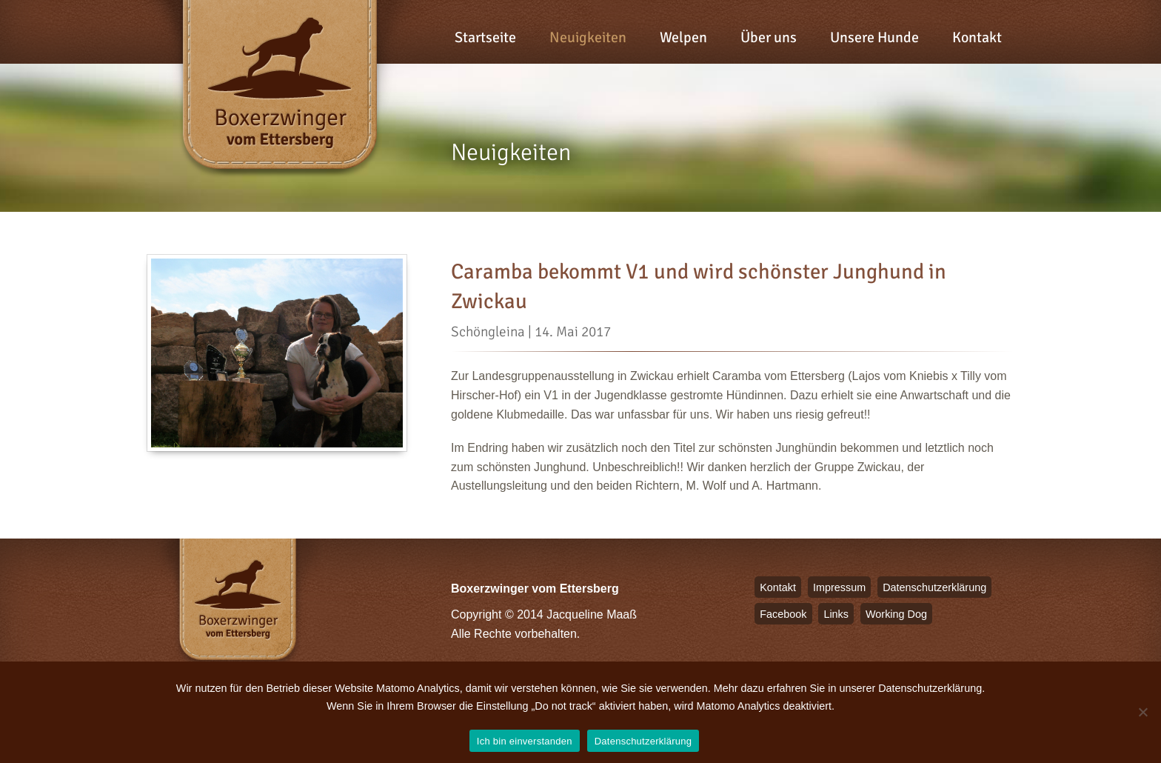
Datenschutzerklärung (934, 587)
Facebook (783, 614)
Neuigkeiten (587, 37)
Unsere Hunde (874, 37)
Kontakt (977, 37)
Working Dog (896, 614)
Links (836, 614)
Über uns (768, 37)
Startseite (485, 37)
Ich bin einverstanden (524, 741)
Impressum (839, 587)
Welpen (683, 37)
